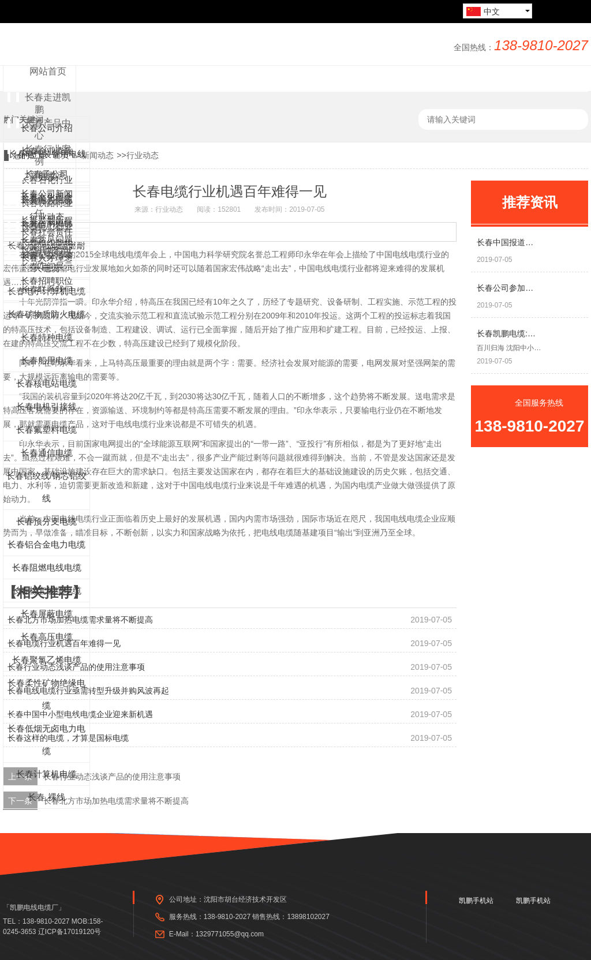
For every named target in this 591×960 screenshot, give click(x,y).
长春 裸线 (46, 797)
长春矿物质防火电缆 (46, 314)
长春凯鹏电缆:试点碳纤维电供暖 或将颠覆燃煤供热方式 (509, 333)
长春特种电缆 (47, 337)
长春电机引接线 (46, 406)
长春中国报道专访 (509, 242)
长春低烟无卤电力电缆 (46, 739)
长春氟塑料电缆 (46, 429)
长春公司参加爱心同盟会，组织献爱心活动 (509, 287)
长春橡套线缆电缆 (46, 590)
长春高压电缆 (47, 637)
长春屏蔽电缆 (47, 613)
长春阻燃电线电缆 (46, 567)
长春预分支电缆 (46, 521)
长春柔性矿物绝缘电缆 (46, 694)
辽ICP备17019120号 (69, 932)
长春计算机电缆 (46, 774)
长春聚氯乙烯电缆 (46, 660)
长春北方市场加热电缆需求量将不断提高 (116, 800)
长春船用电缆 (47, 360)
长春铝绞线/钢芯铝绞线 (46, 487)
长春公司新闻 (47, 193)
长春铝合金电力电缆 (46, 544)
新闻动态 (97, 155)
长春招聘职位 (47, 281)
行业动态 (142, 155)
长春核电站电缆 (46, 383)
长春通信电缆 (47, 452)
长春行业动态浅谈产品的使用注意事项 (112, 776)
